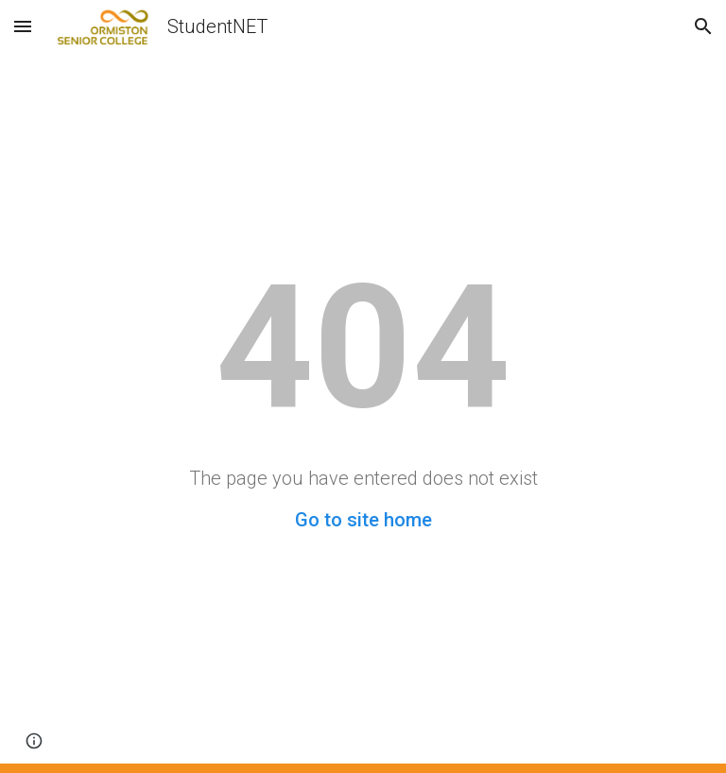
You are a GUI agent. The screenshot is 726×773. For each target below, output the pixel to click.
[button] (22, 26)
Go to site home (363, 519)
